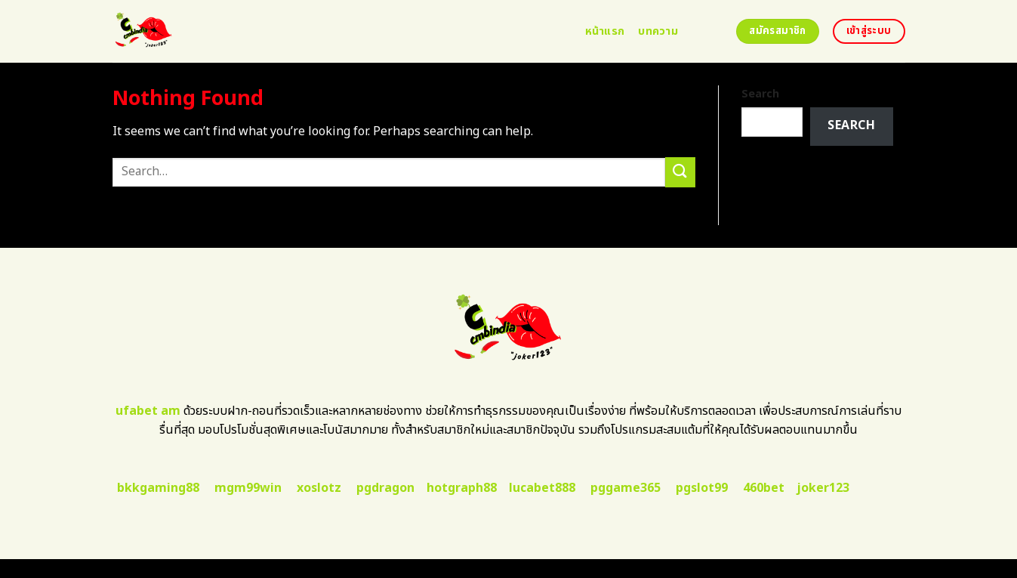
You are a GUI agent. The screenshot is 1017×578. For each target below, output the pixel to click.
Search (760, 94)
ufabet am (148, 411)
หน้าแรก (605, 31)
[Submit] (680, 172)
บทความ (658, 31)
